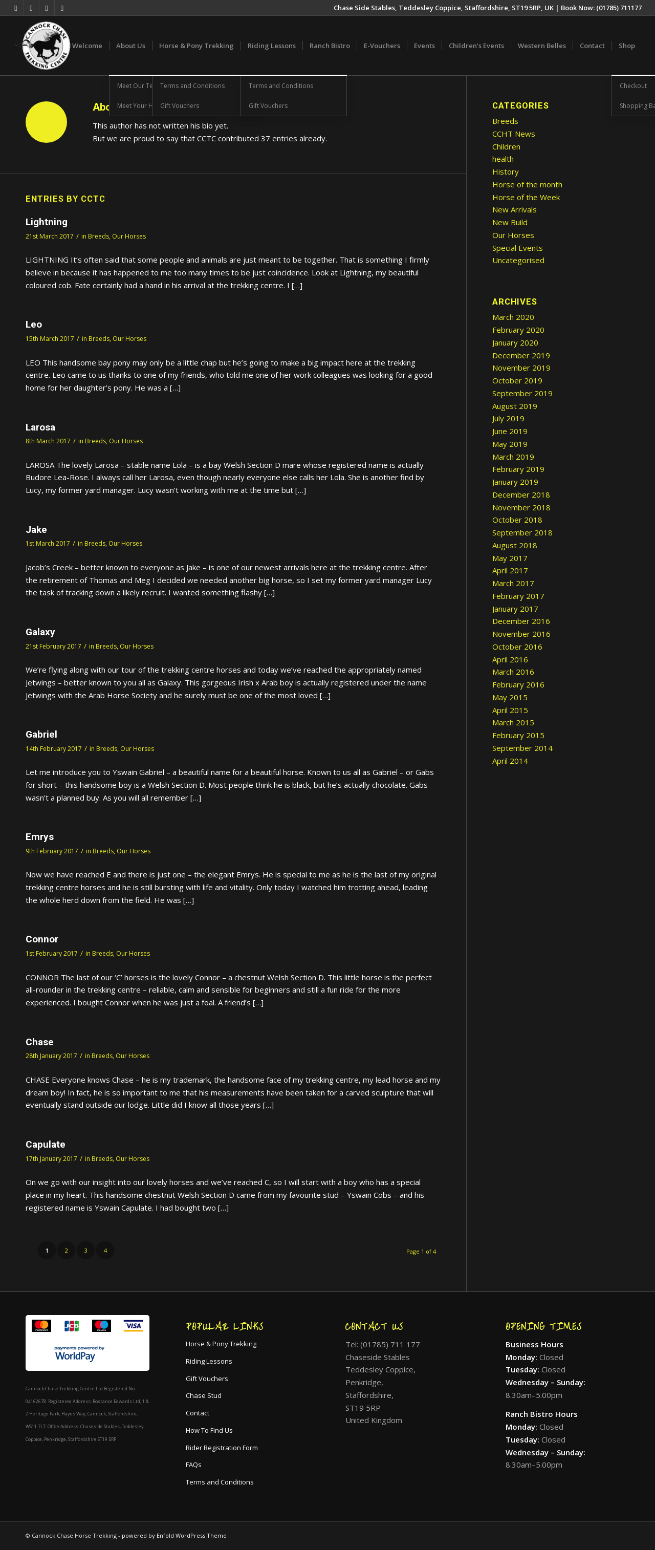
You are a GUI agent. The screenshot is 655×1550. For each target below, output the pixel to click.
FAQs (194, 1464)
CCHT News (513, 133)
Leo (34, 324)
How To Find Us (209, 1430)
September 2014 (522, 748)
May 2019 (510, 444)
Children (506, 146)
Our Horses (129, 236)
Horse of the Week (526, 197)
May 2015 (510, 697)
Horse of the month (527, 184)
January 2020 (515, 342)
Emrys (40, 837)
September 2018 (522, 532)
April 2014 (510, 761)
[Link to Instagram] (46, 7)
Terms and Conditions (220, 1482)
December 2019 (521, 355)
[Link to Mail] (62, 7)
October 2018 (517, 519)
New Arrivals (514, 209)
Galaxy (40, 632)
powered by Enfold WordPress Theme (174, 1535)
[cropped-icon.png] (43, 45)
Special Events (517, 248)
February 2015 (518, 735)
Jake (36, 529)
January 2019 (515, 482)
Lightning (47, 222)
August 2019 (514, 406)
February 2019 (518, 469)
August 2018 (514, 545)
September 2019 (522, 393)
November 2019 (521, 367)
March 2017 (513, 583)
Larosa (40, 427)
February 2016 (518, 684)
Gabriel (41, 734)
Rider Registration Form (222, 1447)
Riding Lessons (209, 1361)
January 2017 (515, 609)
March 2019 (513, 456)
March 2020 (513, 317)
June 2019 (510, 431)
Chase (40, 1042)
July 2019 (508, 418)
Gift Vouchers (207, 1378)
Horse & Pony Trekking (221, 1343)
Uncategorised (518, 260)
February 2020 (518, 330)
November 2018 (521, 507)
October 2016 (517, 646)
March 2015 (513, 722)
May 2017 (510, 558)
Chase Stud (204, 1395)
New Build (510, 222)
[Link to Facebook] (31, 7)
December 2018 (521, 494)
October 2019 (517, 380)
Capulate (46, 1144)
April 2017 (510, 570)
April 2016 (510, 659)
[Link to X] (16, 7)
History (505, 171)
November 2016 (521, 634)
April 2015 (510, 710)
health (503, 159)
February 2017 (518, 596)
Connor (42, 939)
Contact (197, 1412)
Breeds (98, 236)
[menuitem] (87, 45)
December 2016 (521, 621)
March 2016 (513, 671)
